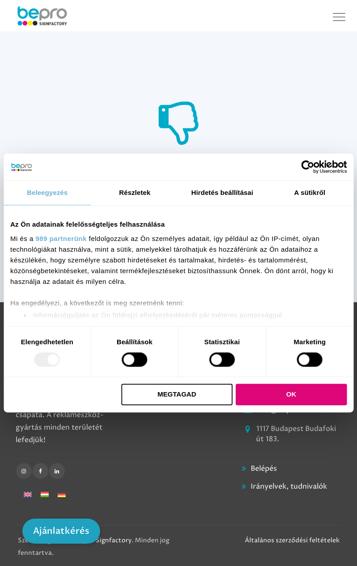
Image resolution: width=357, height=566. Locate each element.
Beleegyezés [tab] (47, 192)
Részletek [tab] (135, 192)
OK (291, 394)
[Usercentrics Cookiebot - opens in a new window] (308, 166)
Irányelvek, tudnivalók (289, 486)
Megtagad (177, 394)
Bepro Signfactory (104, 540)
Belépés (264, 468)
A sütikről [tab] (309, 192)
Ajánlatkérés (61, 531)
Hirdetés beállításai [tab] (222, 192)
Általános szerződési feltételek (292, 540)
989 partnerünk (61, 238)
